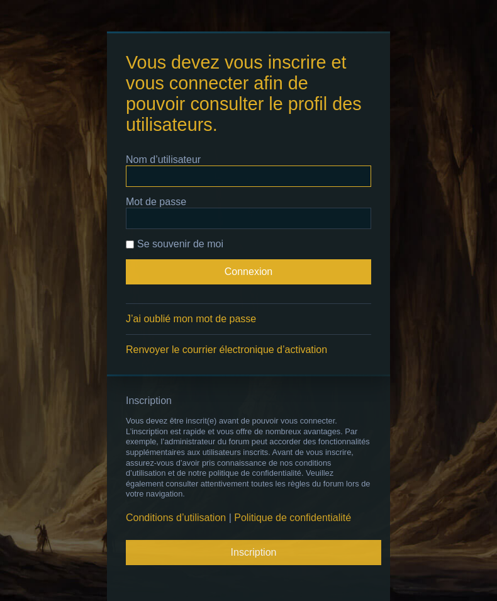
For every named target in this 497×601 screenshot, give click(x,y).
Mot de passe (156, 201)
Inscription (254, 552)
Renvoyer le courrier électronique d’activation (226, 349)
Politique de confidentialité (292, 517)
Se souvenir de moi (174, 244)
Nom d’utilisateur (163, 159)
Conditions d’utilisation (176, 517)
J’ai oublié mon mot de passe (191, 318)
